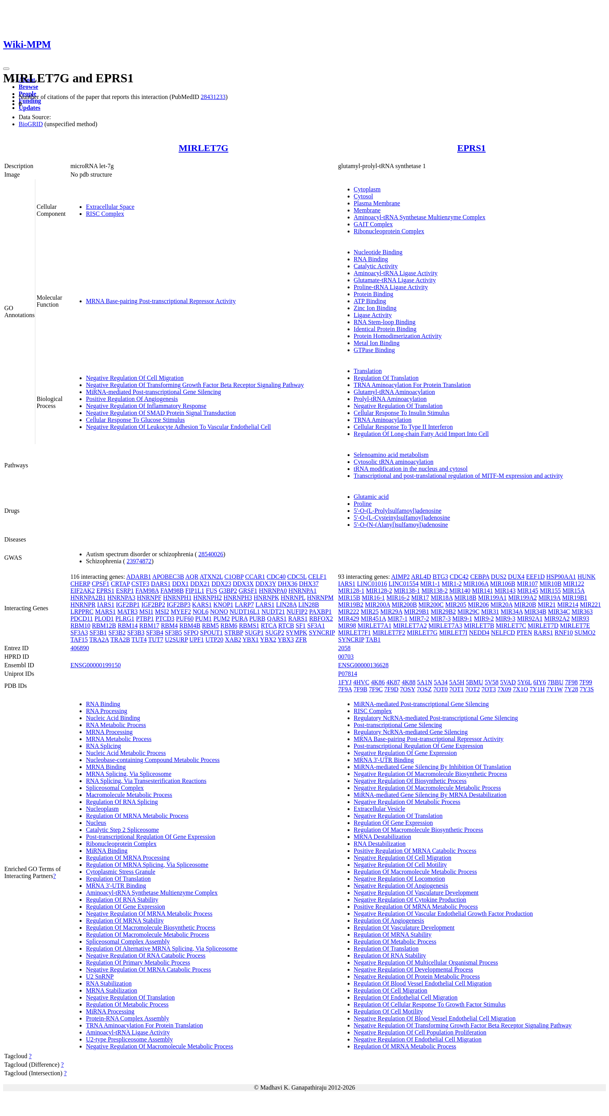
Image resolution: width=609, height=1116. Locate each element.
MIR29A (391, 611)
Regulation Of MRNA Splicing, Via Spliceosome (147, 864)
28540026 (210, 554)
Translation (368, 371)
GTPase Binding (374, 350)
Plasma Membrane (377, 203)
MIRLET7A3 (445, 625)
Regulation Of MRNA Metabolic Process (137, 815)
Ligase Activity (373, 315)
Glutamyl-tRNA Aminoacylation (394, 392)
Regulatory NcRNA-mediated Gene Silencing (411, 732)
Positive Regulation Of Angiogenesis (132, 399)
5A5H (456, 682)
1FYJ (345, 682)
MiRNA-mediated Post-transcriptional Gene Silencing (153, 392)
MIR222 (348, 611)
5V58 (492, 682)
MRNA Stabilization (111, 990)
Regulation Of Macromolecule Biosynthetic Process (150, 927)
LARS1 (265, 604)
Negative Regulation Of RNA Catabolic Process (145, 955)
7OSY (407, 689)
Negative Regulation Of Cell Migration (135, 378)
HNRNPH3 (237, 597)
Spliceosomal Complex (115, 787)
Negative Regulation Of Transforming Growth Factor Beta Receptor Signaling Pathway (195, 385)
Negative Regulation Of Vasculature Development (416, 892)
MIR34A (512, 611)
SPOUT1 (211, 632)
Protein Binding (373, 294)
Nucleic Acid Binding (113, 718)
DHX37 (309, 583)
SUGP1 (254, 632)
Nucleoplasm (102, 808)
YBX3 (286, 639)
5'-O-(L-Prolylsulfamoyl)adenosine (398, 510)
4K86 (378, 682)
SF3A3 (79, 632)
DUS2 (498, 576)
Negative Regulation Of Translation (398, 406)
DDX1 (180, 583)
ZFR (300, 639)
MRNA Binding (106, 767)
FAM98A (147, 590)
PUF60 (184, 618)
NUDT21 (273, 611)
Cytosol (363, 196)
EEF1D (535, 576)
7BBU (556, 682)
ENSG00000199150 (95, 665)
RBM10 (80, 625)
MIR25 (370, 611)
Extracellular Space (110, 206)
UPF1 (197, 639)
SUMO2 (584, 632)
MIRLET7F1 (354, 632)
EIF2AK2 (82, 590)
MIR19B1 (574, 597)
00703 (346, 656)
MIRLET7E (575, 625)
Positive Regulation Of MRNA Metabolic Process (416, 906)
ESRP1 (125, 590)
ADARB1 (138, 576)
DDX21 (200, 583)
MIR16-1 (373, 597)
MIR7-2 (419, 618)
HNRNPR (83, 604)
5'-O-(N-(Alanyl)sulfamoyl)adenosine (401, 524)
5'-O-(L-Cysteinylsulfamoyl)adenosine (402, 517)
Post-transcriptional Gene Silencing (398, 725)
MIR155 (550, 590)
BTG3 (440, 576)
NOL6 (201, 611)
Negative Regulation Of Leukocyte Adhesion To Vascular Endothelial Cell (178, 426)
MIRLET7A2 (410, 625)
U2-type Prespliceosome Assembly (129, 1039)
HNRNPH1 (177, 597)
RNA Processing (106, 711)
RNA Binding (371, 259)
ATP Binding (370, 301)
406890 (79, 648)
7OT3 (488, 689)
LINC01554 (403, 583)
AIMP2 (400, 576)
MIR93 (580, 618)
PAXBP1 (320, 611)
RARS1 (298, 618)
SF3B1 (98, 632)
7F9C (376, 689)
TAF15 (79, 639)
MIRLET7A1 (375, 625)
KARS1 (202, 604)
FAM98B (172, 590)
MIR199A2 (522, 597)
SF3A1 (316, 625)
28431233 (213, 97)
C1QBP (234, 576)
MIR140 (459, 590)
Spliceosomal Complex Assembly (128, 941)
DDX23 (221, 583)
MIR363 (582, 611)
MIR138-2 (434, 590)
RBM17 (149, 625)
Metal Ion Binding (377, 343)
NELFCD (503, 632)
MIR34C (559, 611)
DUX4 (516, 576)
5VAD (508, 682)
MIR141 (482, 590)
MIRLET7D (543, 625)
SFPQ (191, 632)
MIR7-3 (441, 618)
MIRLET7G (203, 148)
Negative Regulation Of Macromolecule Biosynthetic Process (430, 774)
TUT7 (155, 639)
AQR (191, 576)
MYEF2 (181, 611)
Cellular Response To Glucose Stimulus (135, 420)
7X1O (520, 689)
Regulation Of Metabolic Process (127, 1004)
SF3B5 (173, 632)
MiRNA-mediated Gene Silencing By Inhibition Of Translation (432, 767)
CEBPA (479, 576)
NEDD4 (479, 632)
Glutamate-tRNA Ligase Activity (395, 280)
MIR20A (502, 604)
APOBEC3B (168, 576)
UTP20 (214, 639)
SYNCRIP (322, 632)
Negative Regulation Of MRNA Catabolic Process (148, 969)
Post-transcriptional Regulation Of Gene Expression (150, 836)
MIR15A (573, 590)
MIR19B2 (351, 604)
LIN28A (286, 604)
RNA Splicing (103, 746)
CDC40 (276, 576)
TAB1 (373, 639)
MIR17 (420, 597)
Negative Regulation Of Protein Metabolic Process (417, 976)
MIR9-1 (462, 618)
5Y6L (524, 682)
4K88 (409, 682)
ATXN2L (211, 576)
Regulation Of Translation (386, 378)
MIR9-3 (506, 618)
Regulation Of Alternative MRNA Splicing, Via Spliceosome (161, 948)
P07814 (347, 673)
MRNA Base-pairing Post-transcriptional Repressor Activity (161, 301)
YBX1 (250, 639)
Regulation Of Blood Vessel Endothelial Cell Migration (423, 983)
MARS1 (105, 611)
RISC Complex (105, 213)
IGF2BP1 (128, 604)
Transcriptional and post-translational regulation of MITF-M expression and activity (458, 475)
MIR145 (527, 590)
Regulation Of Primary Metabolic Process (138, 962)
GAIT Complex (373, 224)
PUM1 (203, 618)
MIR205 (455, 604)
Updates (29, 107)
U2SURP (176, 639)
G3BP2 (228, 590)
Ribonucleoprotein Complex (389, 231)
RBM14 (128, 625)
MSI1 (146, 611)
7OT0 (440, 689)
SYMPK (296, 632)
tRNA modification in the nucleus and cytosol (411, 468)
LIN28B (308, 604)
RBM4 (169, 625)
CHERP (80, 583)
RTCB (286, 625)
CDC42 (459, 576)
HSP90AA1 (561, 576)
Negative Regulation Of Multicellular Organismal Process (426, 962)
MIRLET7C (511, 625)
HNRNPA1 (303, 590)
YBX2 (268, 639)
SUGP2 (274, 632)
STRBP (233, 632)
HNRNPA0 (273, 590)
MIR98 (347, 625)
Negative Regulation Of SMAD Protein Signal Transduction (161, 413)
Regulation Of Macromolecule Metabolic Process (147, 934)
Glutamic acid (371, 496)
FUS (211, 590)
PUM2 (221, 618)
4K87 (393, 682)
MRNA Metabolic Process (118, 739)
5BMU (474, 682)
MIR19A (549, 597)
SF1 (301, 625)
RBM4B (189, 625)
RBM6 (229, 625)
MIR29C (469, 611)
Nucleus (96, 822)
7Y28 (571, 689)
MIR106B (502, 583)
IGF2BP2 (153, 604)
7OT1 (456, 689)
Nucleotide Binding (378, 252)
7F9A (345, 689)
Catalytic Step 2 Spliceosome (122, 829)
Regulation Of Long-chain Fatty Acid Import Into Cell (421, 433)
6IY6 (539, 682)
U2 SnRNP (100, 976)
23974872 (139, 561)
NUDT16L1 (245, 611)
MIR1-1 (430, 583)
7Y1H (537, 689)
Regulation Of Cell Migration (391, 990)
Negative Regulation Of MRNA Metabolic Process (149, 913)
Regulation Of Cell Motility (388, 1011)
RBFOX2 (321, 618)
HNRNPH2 (207, 597)
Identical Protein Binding (385, 329)
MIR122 (573, 583)
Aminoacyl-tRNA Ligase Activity (396, 273)
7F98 (571, 682)
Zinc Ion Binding (375, 308)
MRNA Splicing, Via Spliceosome (128, 774)
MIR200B (404, 604)
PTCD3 (164, 618)
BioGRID (31, 124)
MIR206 (478, 604)
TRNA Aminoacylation (383, 420)
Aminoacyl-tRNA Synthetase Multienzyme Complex (419, 217)
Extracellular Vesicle (379, 808)
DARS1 (161, 583)
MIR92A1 (530, 618)
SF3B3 (135, 632)
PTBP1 (145, 618)
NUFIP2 (297, 611)
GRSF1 (248, 590)
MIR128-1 (351, 590)
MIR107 (527, 583)
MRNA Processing (109, 732)
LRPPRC (82, 611)
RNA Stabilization (109, 983)
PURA (239, 618)
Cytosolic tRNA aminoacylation (393, 461)
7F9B (360, 689)
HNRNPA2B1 (88, 597)
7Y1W (554, 689)
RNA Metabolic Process (116, 725)
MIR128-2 (379, 590)
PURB (257, 618)
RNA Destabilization (380, 843)
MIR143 (504, 590)
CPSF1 (100, 583)
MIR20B (525, 604)
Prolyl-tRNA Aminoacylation (390, 399)
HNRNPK (266, 597)
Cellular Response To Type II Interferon (403, 426)
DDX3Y (265, 583)
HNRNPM (320, 597)
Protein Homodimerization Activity (398, 336)
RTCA (269, 625)
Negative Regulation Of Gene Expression (405, 753)
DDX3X (243, 583)
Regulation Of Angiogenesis (389, 920)
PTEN (524, 632)
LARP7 (244, 604)
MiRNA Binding (106, 850)
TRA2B (120, 639)
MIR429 (348, 618)
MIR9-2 (484, 618)
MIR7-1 (398, 618)
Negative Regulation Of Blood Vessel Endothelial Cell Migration (435, 1018)
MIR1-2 (452, 583)
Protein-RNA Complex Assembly (127, 1018)
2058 (344, 648)
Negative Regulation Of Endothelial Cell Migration (418, 1039)
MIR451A (373, 618)
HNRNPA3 (121, 597)
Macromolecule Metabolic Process (129, 794)
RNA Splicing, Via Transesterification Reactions (146, 781)
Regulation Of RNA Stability (122, 899)
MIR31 (490, 611)
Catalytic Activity (376, 266)
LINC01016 (372, 583)
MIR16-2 (398, 597)
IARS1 (105, 604)
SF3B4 (154, 632)
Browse (28, 86)
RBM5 (210, 625)
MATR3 (127, 611)
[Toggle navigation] (6, 69)
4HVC (361, 682)
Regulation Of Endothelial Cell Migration (406, 997)
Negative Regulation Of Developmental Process (413, 969)
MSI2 (162, 611)
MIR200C (431, 604)
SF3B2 (116, 632)
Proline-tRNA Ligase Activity (391, 287)
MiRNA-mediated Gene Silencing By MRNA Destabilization (430, 794)
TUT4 (139, 639)
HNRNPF (149, 597)
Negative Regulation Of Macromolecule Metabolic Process (159, 1046)
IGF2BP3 (178, 604)
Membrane (367, 210)
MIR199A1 (492, 597)
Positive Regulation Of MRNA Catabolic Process (415, 850)
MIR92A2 (557, 618)
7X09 (505, 689)
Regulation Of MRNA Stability (125, 920)
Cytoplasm (367, 189)
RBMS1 (249, 625)
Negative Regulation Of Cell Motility (400, 864)
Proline (363, 503)
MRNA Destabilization (382, 836)
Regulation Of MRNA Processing (128, 857)
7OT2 (472, 689)
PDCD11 (81, 618)
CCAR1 (255, 576)
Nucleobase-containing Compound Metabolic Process (152, 760)
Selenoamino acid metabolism (391, 454)
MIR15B (349, 597)
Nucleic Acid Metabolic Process (126, 753)
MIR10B (550, 583)
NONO (219, 611)
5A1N (424, 682)
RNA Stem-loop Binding (385, 322)
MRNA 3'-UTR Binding (116, 885)
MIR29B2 (443, 611)
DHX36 (288, 583)
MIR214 (567, 604)
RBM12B (104, 625)
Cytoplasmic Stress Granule (120, 871)
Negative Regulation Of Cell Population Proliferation (420, 1032)
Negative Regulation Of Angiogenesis (401, 885)
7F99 (585, 682)
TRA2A (99, 639)
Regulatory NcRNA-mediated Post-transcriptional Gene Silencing (436, 718)
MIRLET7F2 (388, 632)
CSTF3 (140, 583)
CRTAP (120, 583)
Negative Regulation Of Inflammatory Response (146, 406)
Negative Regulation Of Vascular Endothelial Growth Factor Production (443, 913)
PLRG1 (124, 618)
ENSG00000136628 (363, 665)
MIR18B (465, 597)
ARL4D (421, 576)
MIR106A (476, 583)
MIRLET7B (479, 625)
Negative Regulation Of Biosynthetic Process (410, 781)
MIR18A (442, 597)
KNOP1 (223, 604)
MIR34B (535, 611)
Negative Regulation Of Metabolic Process (407, 801)
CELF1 (317, 576)
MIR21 (547, 604)
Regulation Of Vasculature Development (404, 927)
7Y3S (586, 689)
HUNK (586, 576)
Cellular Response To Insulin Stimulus (402, 413)
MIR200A (377, 604)
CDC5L (296, 576)
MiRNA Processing (110, 1011)
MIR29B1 (416, 611)
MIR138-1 (407, 590)
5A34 (441, 682)
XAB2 (233, 639)
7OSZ (424, 689)
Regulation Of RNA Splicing (122, 801)
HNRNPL (293, 597)
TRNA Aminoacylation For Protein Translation (412, 385)
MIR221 (590, 604)
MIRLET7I (453, 632)
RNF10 (564, 632)
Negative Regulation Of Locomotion (399, 878)
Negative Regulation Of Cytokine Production (410, 899)
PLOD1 (104, 618)
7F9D (391, 689)
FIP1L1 (194, 590)
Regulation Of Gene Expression (125, 906)
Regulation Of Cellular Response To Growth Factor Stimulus (430, 1004)
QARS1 (277, 618)
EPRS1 (471, 148)
